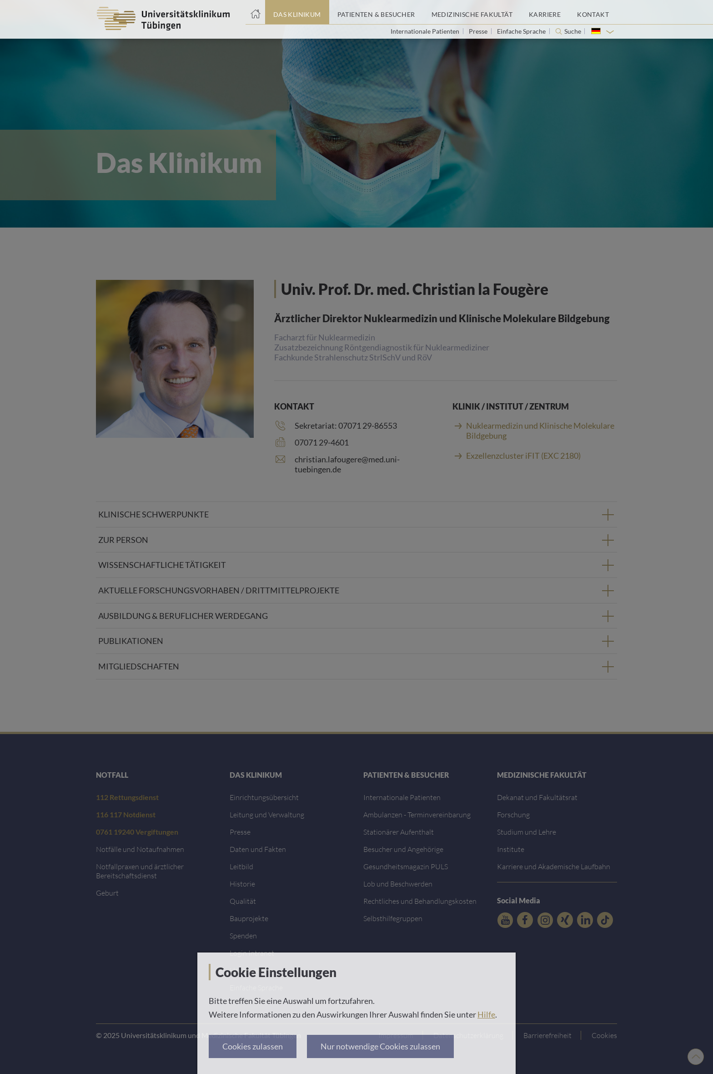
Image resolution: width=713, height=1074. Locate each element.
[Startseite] (255, 12)
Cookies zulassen (252, 1046)
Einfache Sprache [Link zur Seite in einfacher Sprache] (522, 31)
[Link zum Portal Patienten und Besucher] (376, 12)
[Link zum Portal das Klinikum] (297, 12)
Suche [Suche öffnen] (572, 31)
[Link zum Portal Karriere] (545, 12)
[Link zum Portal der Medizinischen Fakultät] (472, 12)
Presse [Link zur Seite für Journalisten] (479, 31)
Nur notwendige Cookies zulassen (380, 1046)
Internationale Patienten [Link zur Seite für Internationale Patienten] (426, 31)
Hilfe (486, 1014)
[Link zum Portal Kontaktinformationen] (593, 12)
